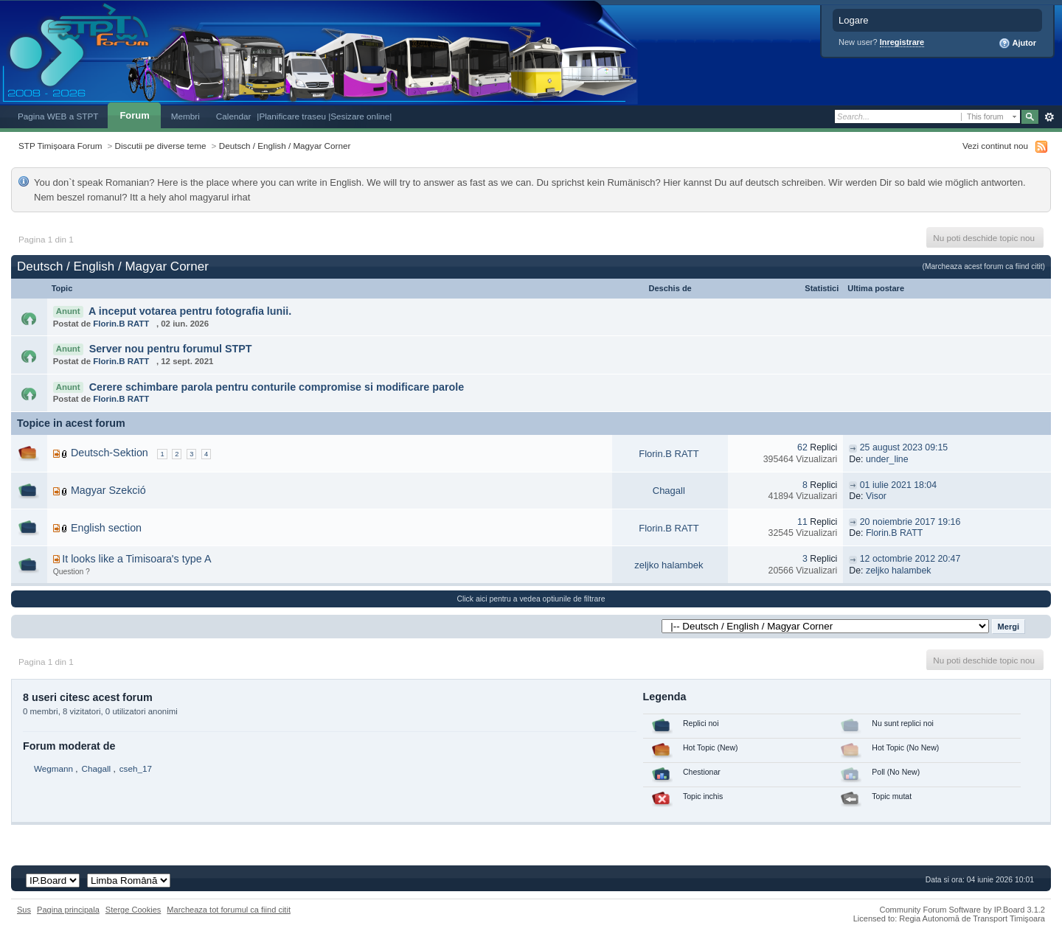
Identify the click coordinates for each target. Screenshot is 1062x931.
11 (802, 522)
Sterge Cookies (133, 909)
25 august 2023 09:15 (904, 447)
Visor (876, 496)
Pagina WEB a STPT (58, 116)
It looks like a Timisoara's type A (136, 559)
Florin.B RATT (121, 323)
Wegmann (53, 768)
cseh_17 (135, 768)
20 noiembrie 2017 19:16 (910, 522)
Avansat (1049, 117)
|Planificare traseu (292, 116)
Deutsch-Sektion (109, 452)
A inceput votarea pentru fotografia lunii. (189, 311)
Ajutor (1017, 43)
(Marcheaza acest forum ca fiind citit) (984, 266)
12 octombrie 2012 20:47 (910, 559)
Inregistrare (902, 42)
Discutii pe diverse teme (160, 145)
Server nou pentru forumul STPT (170, 349)
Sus (24, 909)
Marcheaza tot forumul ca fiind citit (229, 909)
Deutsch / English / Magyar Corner (285, 145)
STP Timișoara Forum (60, 145)
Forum (134, 115)
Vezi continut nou (995, 145)
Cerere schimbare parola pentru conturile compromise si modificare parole (277, 387)
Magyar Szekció (108, 490)
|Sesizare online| (360, 116)
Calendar (233, 116)
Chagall (669, 490)
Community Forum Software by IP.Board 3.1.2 (962, 909)
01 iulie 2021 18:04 (898, 485)
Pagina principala (68, 909)
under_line (887, 459)
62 (802, 447)
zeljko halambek (668, 565)
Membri (185, 116)
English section (106, 528)
